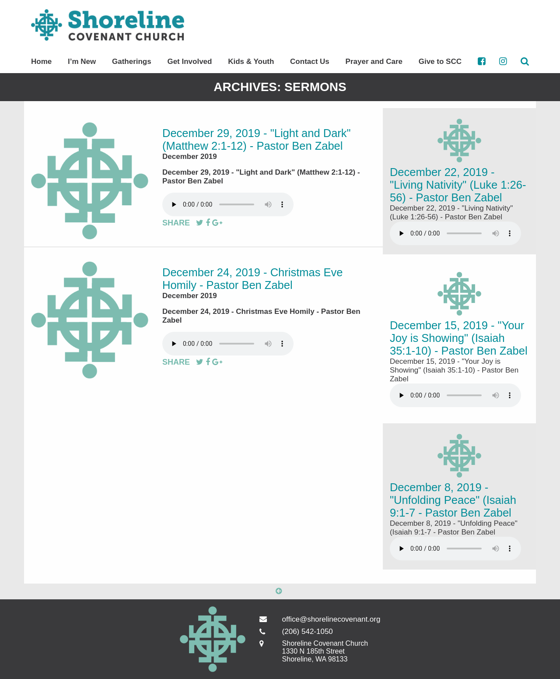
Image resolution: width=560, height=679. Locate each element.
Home (41, 61)
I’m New (82, 61)
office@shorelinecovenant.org (320, 619)
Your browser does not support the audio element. (228, 204)
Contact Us (309, 61)
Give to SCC (440, 61)
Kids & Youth (251, 61)
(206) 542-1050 (307, 631)
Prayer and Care (374, 61)
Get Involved (189, 61)
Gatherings (131, 61)
